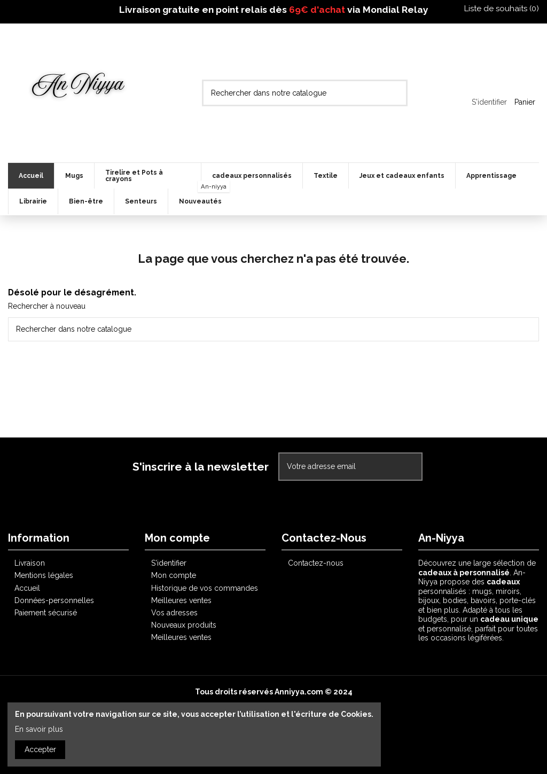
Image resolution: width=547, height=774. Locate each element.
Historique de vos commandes (204, 588)
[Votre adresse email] (339, 467)
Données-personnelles (54, 600)
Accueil (27, 588)
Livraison (29, 563)
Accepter (40, 749)
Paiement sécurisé (45, 612)
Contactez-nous (315, 563)
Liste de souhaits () (496, 8)
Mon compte (173, 575)
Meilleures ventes (181, 600)
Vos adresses (174, 612)
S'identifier (168, 563)
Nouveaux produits (183, 625)
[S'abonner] (410, 467)
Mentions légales (43, 575)
